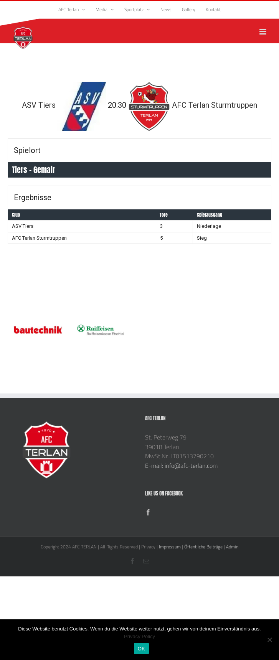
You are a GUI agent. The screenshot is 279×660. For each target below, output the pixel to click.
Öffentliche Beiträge (203, 546)
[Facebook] (148, 512)
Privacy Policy (139, 636)
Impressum (170, 546)
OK (141, 649)
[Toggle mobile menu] (263, 32)
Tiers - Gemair (33, 170)
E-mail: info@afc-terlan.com (181, 465)
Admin (232, 546)
